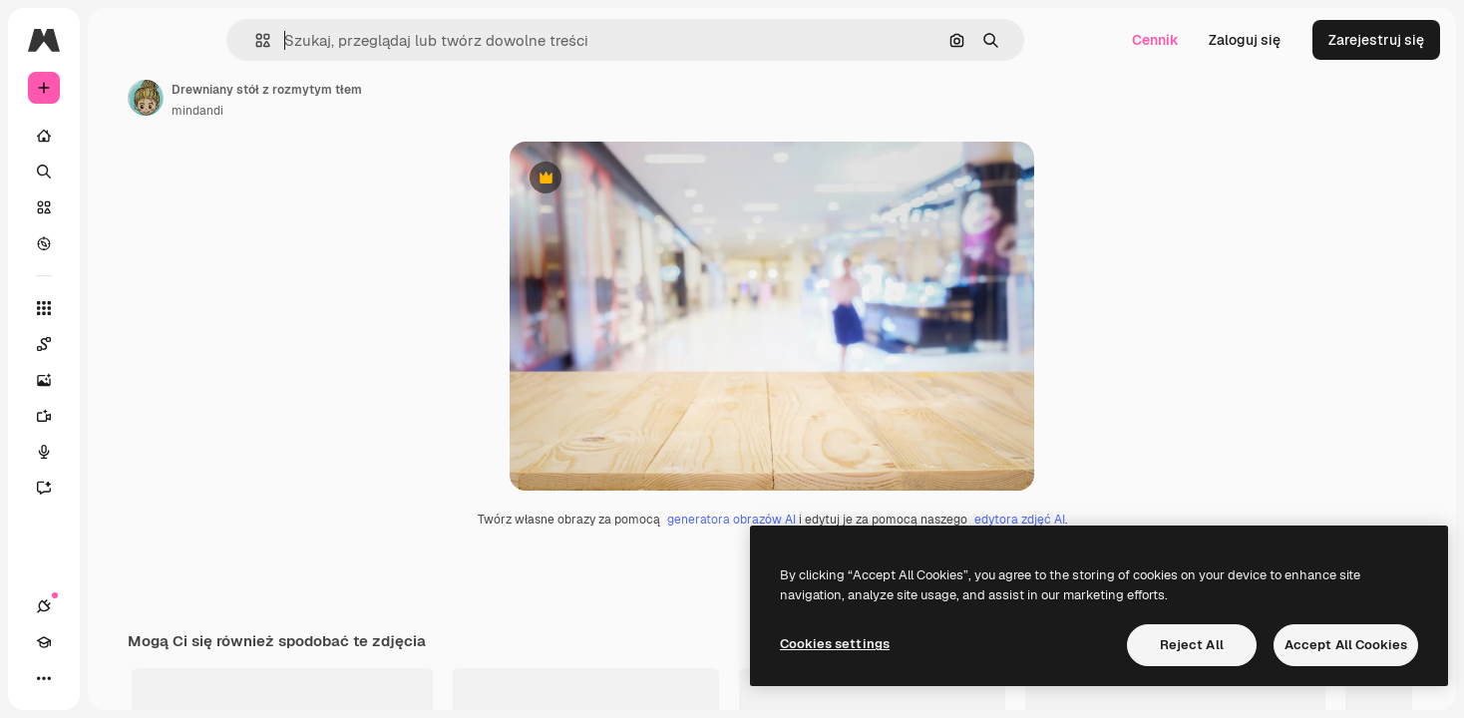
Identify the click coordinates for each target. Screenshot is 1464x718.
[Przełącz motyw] (116, 678)
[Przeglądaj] (119, 243)
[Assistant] (119, 488)
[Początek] (119, 136)
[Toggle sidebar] (195, 40)
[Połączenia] (44, 678)
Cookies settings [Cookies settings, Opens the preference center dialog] (835, 643)
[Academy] (80, 678)
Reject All (1192, 644)
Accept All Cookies (1345, 644)
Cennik (1155, 40)
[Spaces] (119, 344)
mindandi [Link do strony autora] (349, 111)
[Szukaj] (119, 171)
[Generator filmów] (119, 416)
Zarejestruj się (1376, 40)
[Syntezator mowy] (119, 452)
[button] (330, 40)
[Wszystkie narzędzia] (119, 308)
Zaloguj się (1245, 40)
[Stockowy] (119, 207)
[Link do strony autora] (297, 98)
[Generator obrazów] (119, 380)
